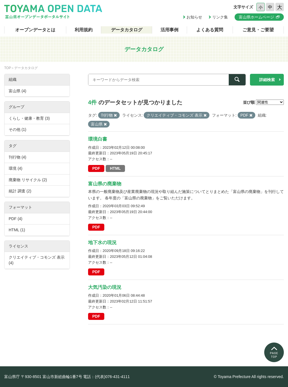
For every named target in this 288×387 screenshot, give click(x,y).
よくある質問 (209, 29)
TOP (7, 68)
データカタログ (126, 29)
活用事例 (169, 29)
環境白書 (97, 139)
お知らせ (194, 17)
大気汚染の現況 (104, 287)
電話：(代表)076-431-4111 (106, 376)
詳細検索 (267, 79)
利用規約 (84, 29)
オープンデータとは (35, 29)
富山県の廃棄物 (104, 184)
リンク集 (220, 17)
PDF (96, 168)
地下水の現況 (102, 242)
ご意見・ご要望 (258, 29)
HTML (115, 168)
